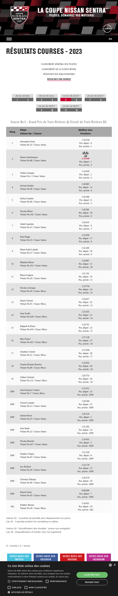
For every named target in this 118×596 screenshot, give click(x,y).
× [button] (114, 565)
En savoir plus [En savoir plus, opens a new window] (62, 576)
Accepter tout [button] (92, 575)
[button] (40, 592)
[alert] (59, 578)
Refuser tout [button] (92, 582)
